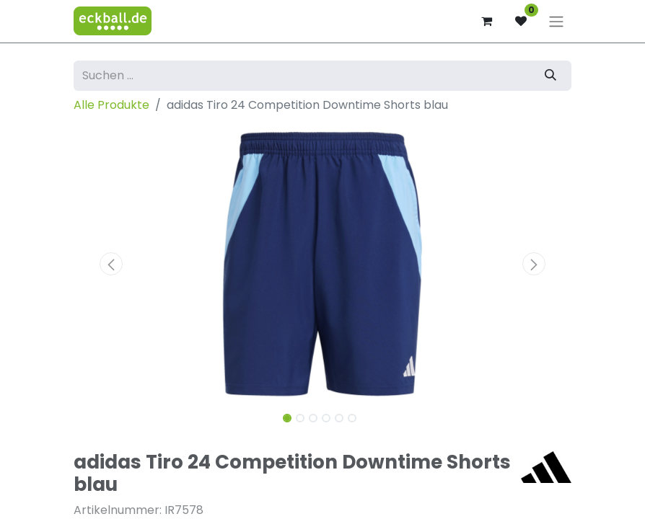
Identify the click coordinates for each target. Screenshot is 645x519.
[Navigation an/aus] (556, 21)
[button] (111, 263)
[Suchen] (550, 76)
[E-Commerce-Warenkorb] (486, 20)
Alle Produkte (111, 105)
